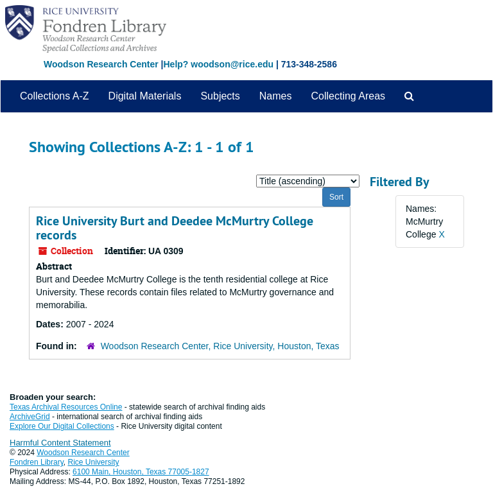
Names (275, 96)
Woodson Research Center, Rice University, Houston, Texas (220, 346)
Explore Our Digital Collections (62, 426)
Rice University (93, 462)
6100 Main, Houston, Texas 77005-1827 (141, 471)
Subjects (219, 96)
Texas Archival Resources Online (66, 406)
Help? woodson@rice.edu (218, 64)
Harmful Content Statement (60, 442)
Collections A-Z (54, 96)
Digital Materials (145, 96)
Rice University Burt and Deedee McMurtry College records (174, 227)
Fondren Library (37, 462)
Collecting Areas (348, 96)
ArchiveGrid (30, 416)
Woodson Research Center (101, 64)
